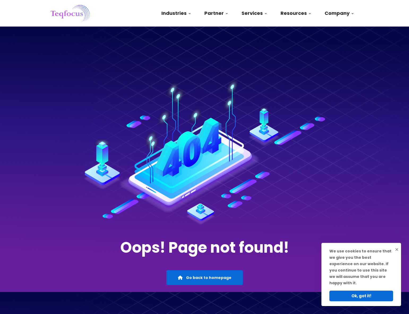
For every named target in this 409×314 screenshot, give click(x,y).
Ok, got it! (361, 296)
